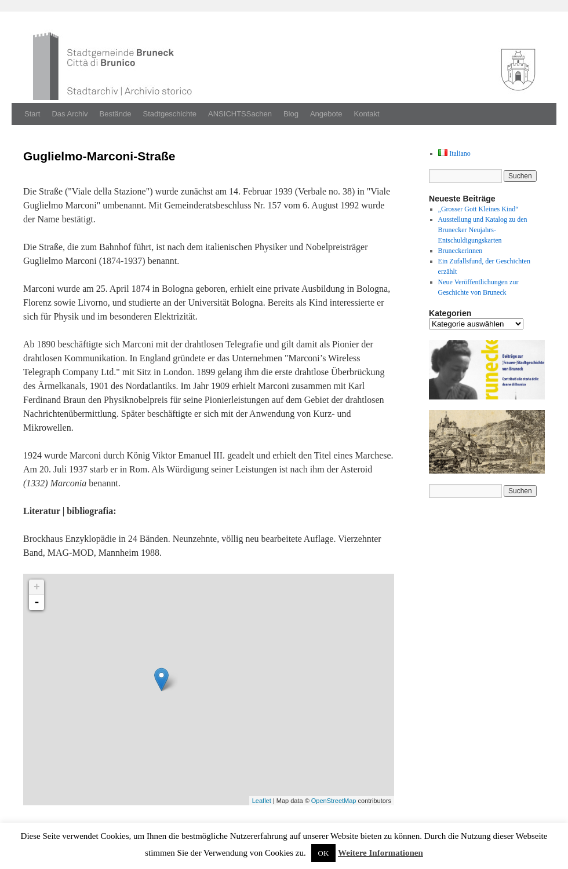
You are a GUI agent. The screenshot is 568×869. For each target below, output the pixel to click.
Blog (290, 113)
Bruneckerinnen (460, 251)
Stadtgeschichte (170, 113)
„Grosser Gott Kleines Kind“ (478, 209)
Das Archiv (70, 113)
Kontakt (367, 113)
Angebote (326, 113)
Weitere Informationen (380, 852)
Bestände (116, 113)
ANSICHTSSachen (240, 113)
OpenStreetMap (333, 800)
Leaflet (261, 800)
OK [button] (323, 853)
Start (32, 113)
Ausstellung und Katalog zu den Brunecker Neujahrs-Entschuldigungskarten (482, 229)
